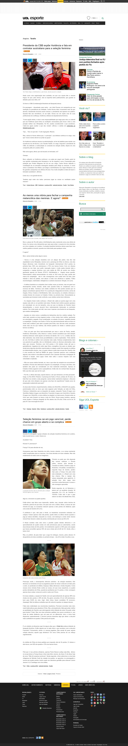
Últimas (26, 23)
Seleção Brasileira (47, 708)
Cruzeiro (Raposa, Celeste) (104, 697)
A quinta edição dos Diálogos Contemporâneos (94, 351)
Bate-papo (47, 1)
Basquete (87, 23)
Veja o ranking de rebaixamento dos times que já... (94, 385)
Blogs (33, 23)
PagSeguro (95, 1)
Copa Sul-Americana (78, 696)
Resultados (42, 698)
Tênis (98, 23)
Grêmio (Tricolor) (91, 703)
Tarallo (65, 185)
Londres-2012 (48, 185)
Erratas (91, 681)
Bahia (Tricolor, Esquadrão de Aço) (100, 694)
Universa (72, 1)
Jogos (80, 685)
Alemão (75, 708)
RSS (42, 738)
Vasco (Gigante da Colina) (94, 705)
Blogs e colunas (88, 340)
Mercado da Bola (48, 23)
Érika (38, 409)
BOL (90, 1)
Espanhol (75, 710)
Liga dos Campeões (78, 704)
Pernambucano (60, 711)
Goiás (104, 700)
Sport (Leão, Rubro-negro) (91, 705)
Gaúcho (58, 704)
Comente (27, 51)
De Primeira (73, 23)
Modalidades (26, 692)
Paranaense (59, 709)
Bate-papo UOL (90, 685)
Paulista (66, 23)
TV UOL (85, 1)
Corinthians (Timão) (97, 697)
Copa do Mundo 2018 (78, 727)
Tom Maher (71, 185)
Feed (91, 408)
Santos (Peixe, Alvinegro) (100, 703)
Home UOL (25, 685)
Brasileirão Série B (61, 721)
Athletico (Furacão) (91, 694)
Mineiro (58, 706)
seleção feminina (57, 185)
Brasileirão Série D (61, 724)
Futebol (39, 23)
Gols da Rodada (43, 704)
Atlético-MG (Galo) (94, 694)
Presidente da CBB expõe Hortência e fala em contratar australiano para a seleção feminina (47, 47)
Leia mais (81, 196)
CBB (36, 185)
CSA (91, 700)
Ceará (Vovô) (91, 697)
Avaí (97, 694)
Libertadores (58, 23)
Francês (75, 712)
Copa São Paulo (60, 728)
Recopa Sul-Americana (79, 698)
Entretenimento (37, 685)
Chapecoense (94, 697)
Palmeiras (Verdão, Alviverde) (97, 703)
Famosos (79, 1)
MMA (79, 23)
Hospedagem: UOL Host (102, 744)
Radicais (24, 706)
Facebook (81, 39)
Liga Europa (76, 706)
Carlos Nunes (30, 185)
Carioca (58, 698)
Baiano (58, 696)
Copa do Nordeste (60, 702)
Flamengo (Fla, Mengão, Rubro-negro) (94, 700)
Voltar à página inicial (49, 674)
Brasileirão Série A (61, 719)
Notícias (54, 1)
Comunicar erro (100, 681)
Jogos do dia (42, 696)
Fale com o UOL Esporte (82, 681)
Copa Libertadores (77, 695)
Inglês (74, 714)
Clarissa (29, 409)
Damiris (34, 409)
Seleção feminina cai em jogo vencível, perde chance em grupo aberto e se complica (47, 420)
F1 (82, 23)
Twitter (86, 408)
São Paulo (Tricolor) (104, 703)
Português (75, 717)
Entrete (66, 1)
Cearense (58, 700)
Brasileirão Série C (61, 722)
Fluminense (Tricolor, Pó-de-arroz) (97, 700)
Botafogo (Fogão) (104, 694)
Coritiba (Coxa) (100, 697)
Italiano (75, 715)
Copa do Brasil (60, 726)
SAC (42, 1)
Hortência (41, 185)
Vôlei (93, 23)
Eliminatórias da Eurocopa (80, 719)
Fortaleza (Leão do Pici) (100, 700)
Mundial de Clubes (78, 725)
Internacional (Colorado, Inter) (94, 703)
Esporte (60, 1)
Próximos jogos (43, 700)
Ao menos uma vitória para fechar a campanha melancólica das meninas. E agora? (47, 197)
